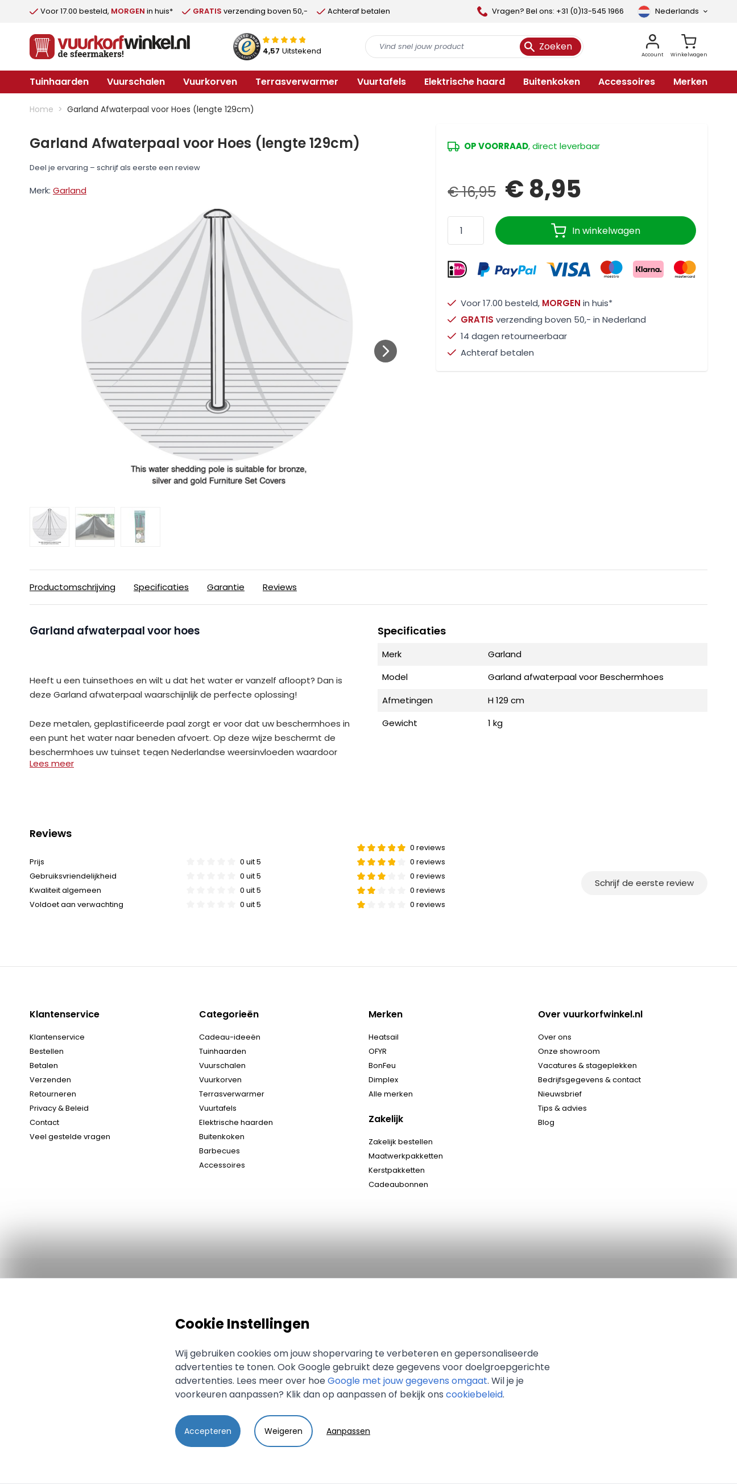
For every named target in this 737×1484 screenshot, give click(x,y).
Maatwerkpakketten (405, 1156)
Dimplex (383, 1079)
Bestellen (47, 1051)
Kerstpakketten (396, 1170)
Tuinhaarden (222, 1051)
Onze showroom (569, 1051)
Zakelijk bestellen (400, 1141)
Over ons (555, 1037)
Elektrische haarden (236, 1122)
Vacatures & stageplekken (587, 1065)
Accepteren (207, 1431)
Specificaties (161, 587)
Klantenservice (57, 1037)
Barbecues (219, 1150)
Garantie (226, 587)
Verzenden (50, 1079)
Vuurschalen (222, 1065)
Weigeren (283, 1431)
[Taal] (672, 11)
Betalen (44, 1065)
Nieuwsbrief (560, 1094)
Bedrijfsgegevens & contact (589, 1079)
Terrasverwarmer (231, 1094)
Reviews (280, 587)
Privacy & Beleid (59, 1108)
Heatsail (383, 1037)
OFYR (377, 1051)
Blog (546, 1122)
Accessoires (222, 1165)
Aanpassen (348, 1431)
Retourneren (53, 1094)
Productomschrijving (72, 587)
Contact (44, 1122)
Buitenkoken (222, 1136)
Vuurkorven (220, 1079)
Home (41, 109)
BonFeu (382, 1065)
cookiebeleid (474, 1394)
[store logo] (110, 46)
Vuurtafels (218, 1108)
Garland (69, 190)
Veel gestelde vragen (70, 1136)
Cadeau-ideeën (229, 1037)
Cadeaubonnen (398, 1184)
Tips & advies (562, 1108)
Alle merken (390, 1094)
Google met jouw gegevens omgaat (407, 1380)
